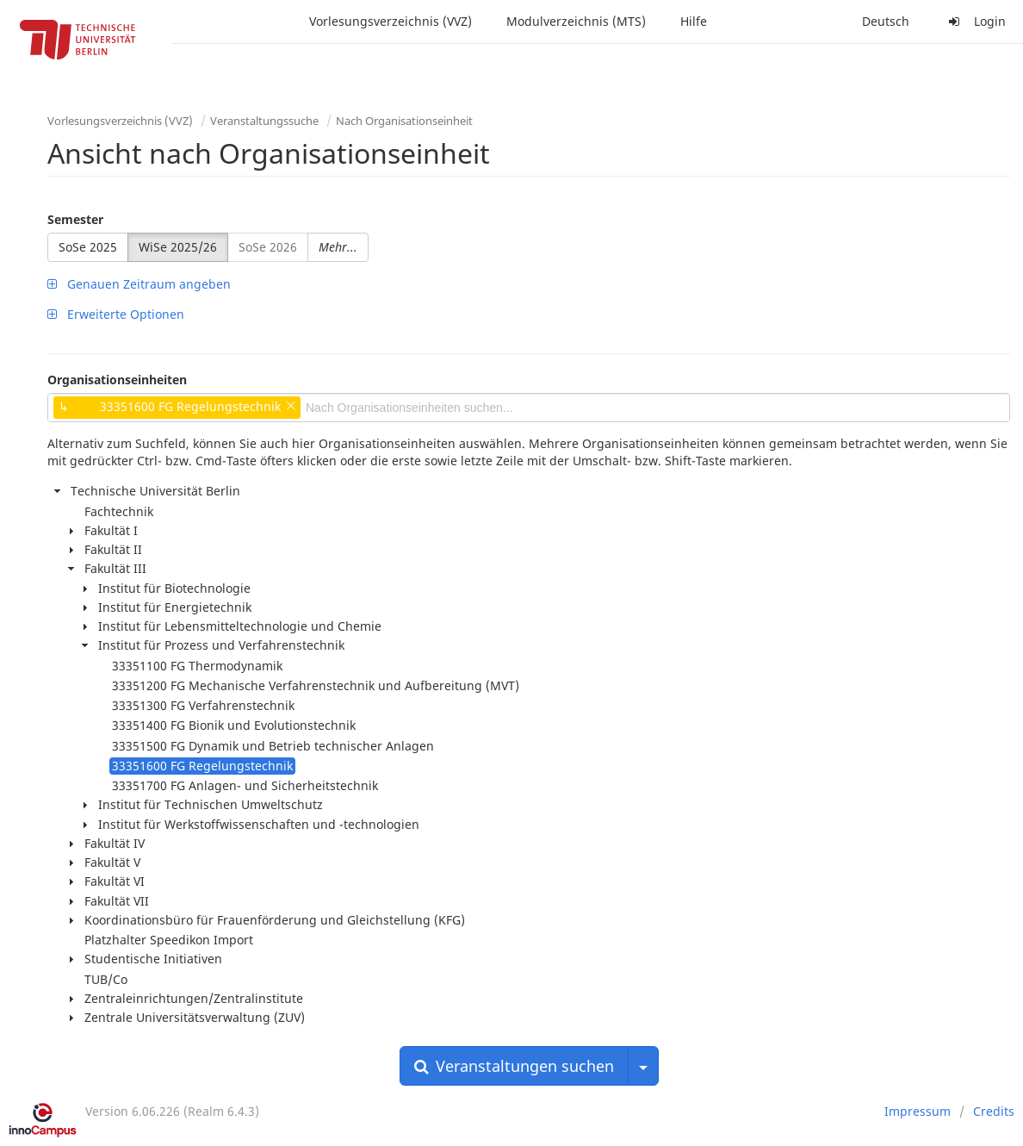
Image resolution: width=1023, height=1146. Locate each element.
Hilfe (693, 21)
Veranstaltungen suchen (514, 1066)
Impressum (917, 1111)
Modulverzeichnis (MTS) (576, 21)
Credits (993, 1111)
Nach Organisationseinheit (404, 120)
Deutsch (885, 21)
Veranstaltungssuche (264, 120)
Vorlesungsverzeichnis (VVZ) (390, 21)
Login (975, 21)
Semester (75, 219)
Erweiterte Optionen (115, 314)
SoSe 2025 (88, 247)
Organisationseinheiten (117, 379)
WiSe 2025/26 (178, 247)
